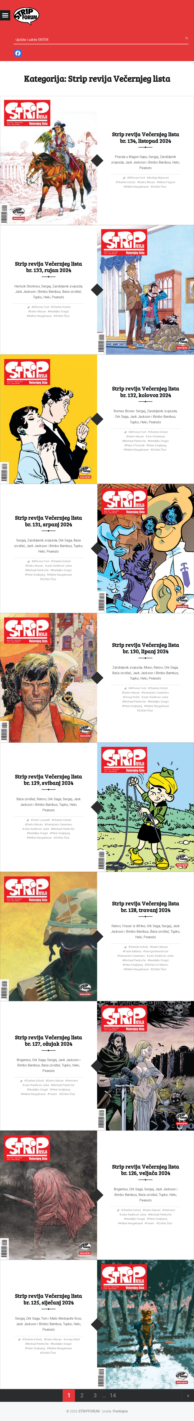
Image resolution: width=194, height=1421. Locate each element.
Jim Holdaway (156, 436)
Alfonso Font (137, 177)
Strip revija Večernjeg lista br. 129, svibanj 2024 (48, 779)
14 (113, 1395)
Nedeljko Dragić (59, 311)
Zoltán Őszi (159, 186)
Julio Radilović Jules (59, 565)
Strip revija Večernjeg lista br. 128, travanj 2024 (145, 907)
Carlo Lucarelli (41, 819)
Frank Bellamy (132, 951)
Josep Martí (72, 1339)
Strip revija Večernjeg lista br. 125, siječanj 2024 (48, 1299)
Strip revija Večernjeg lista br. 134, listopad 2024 (145, 137)
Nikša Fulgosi (166, 182)
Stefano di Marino (157, 964)
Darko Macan (147, 182)
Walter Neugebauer (137, 186)
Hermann (72, 1080)
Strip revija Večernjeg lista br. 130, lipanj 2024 (145, 648)
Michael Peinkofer (135, 440)
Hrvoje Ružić (132, 697)
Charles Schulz (126, 182)
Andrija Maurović (158, 177)
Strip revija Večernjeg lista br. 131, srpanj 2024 (48, 521)
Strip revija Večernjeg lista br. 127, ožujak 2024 (48, 1040)
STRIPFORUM (88, 1411)
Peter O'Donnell (135, 445)
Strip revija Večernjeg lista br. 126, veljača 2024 (145, 1170)
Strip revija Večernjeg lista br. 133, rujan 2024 (48, 266)
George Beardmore (156, 951)
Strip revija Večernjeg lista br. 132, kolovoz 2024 (145, 391)
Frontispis (120, 1411)
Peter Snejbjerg (157, 445)
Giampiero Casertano (156, 692)
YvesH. (53, 1094)
